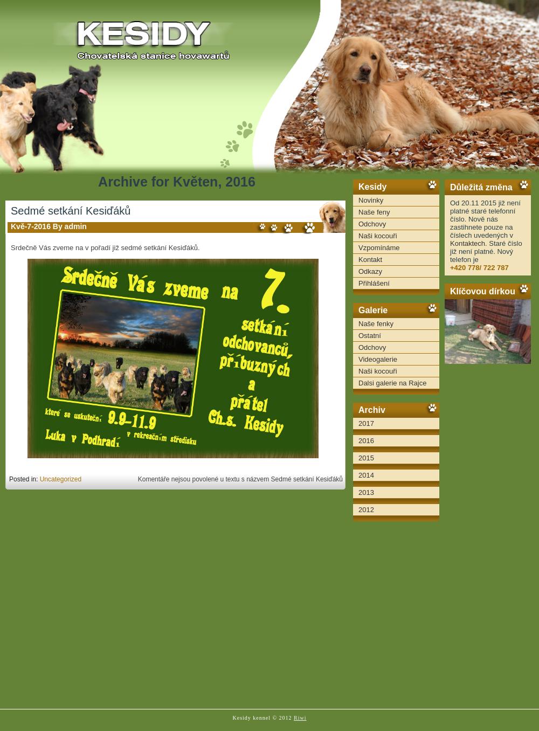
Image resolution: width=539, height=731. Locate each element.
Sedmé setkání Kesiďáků (70, 211)
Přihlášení (374, 283)
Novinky (370, 200)
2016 (366, 441)
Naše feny (374, 212)
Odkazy (370, 271)
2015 (366, 458)
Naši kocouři (377, 236)
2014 (366, 475)
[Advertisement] (488, 533)
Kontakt (370, 260)
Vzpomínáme (379, 248)
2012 (366, 510)
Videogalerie (377, 359)
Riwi (300, 718)
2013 (366, 492)
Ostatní (369, 336)
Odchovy (372, 224)
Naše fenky (375, 324)
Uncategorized (60, 479)
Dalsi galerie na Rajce (392, 383)
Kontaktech (467, 243)
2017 (366, 423)
